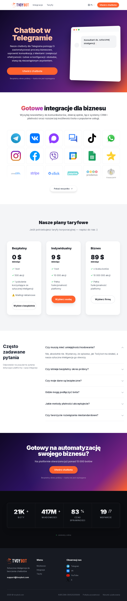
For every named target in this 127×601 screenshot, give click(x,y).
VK (69, 570)
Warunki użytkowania (111, 595)
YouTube (72, 575)
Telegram (72, 566)
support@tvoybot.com (18, 577)
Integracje (38, 5)
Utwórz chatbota (108, 5)
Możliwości (41, 566)
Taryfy (50, 5)
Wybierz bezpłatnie (24, 305)
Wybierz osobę (63, 299)
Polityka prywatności (91, 595)
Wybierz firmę (103, 299)
